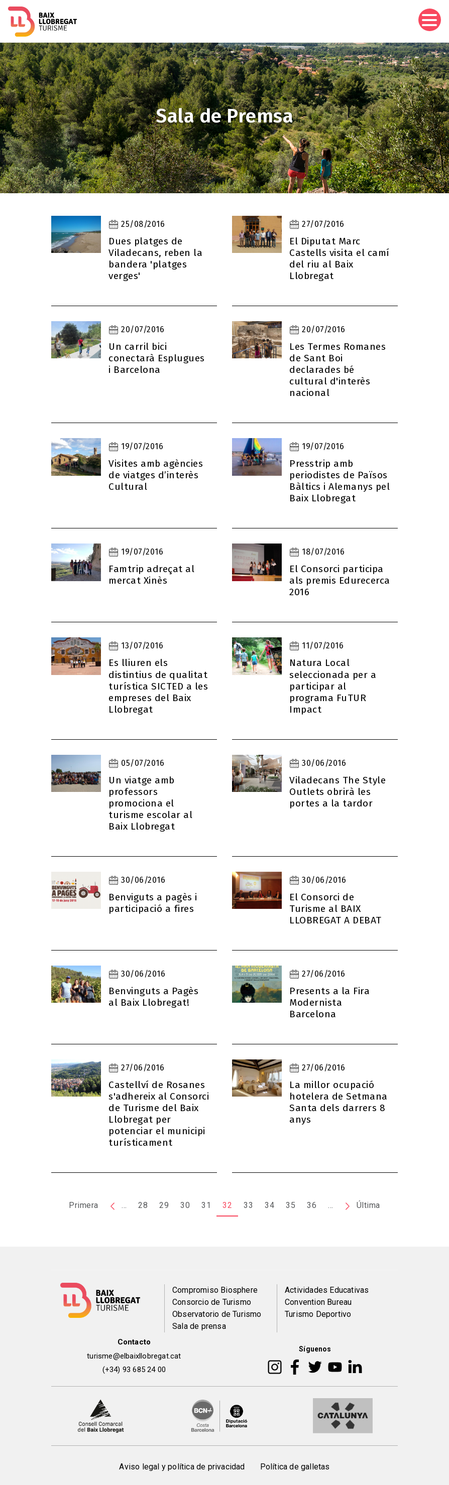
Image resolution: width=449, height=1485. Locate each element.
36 (311, 1205)
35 (290, 1205)
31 (206, 1205)
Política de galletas (295, 1466)
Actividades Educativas (327, 1290)
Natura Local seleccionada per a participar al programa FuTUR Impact (332, 686)
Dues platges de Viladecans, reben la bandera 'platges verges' (155, 258)
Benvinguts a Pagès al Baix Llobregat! (153, 996)
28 (143, 1205)
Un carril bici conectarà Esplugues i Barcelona (156, 358)
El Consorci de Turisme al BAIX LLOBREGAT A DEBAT (335, 908)
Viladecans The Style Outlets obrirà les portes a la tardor (337, 791)
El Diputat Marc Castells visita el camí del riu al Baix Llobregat (339, 258)
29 (164, 1205)
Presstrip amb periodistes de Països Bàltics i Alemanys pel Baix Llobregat (339, 481)
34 (269, 1205)
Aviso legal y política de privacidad (182, 1466)
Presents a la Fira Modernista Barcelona (329, 1002)
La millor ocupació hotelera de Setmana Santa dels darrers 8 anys (338, 1102)
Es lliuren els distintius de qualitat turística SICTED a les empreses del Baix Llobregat (158, 686)
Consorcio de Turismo (211, 1302)
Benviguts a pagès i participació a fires (152, 902)
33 (248, 1205)
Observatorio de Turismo (217, 1314)
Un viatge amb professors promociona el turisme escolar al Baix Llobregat (150, 803)
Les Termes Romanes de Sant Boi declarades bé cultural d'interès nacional (337, 369)
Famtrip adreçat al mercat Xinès (151, 574)
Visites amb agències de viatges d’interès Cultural (155, 475)
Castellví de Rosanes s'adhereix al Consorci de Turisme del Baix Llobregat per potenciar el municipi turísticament (158, 1113)
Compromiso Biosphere (215, 1290)
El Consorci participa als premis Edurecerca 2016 (339, 580)
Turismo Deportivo (318, 1314)
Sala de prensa (199, 1326)
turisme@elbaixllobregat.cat (134, 1356)
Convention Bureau (318, 1302)
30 (185, 1205)
